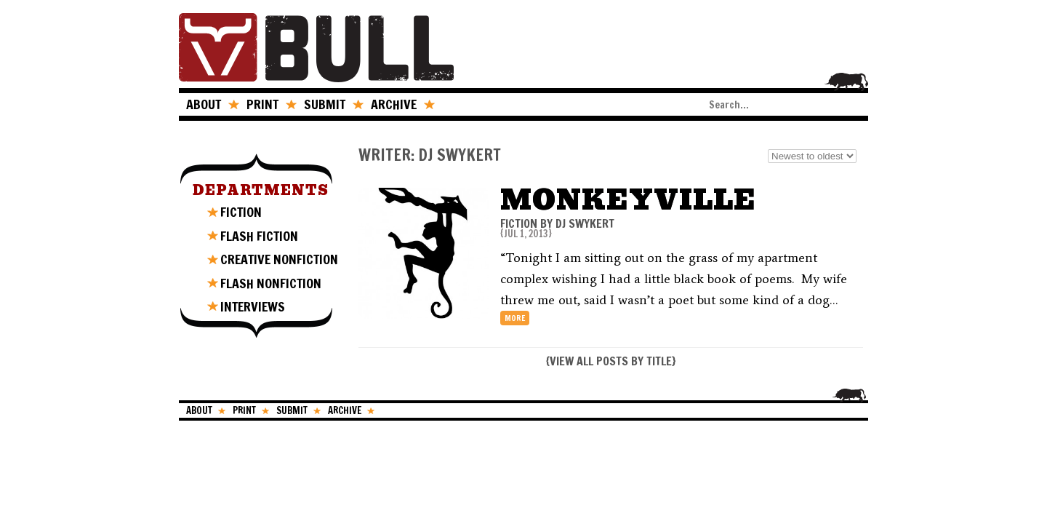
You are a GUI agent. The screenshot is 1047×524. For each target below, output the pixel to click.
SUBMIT (324, 104)
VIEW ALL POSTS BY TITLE (611, 361)
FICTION (241, 211)
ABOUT (203, 104)
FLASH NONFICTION (270, 283)
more (515, 318)
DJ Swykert (584, 223)
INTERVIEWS (252, 306)
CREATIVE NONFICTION (279, 259)
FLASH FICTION (259, 235)
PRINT (262, 104)
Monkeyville (628, 200)
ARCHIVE (394, 104)
